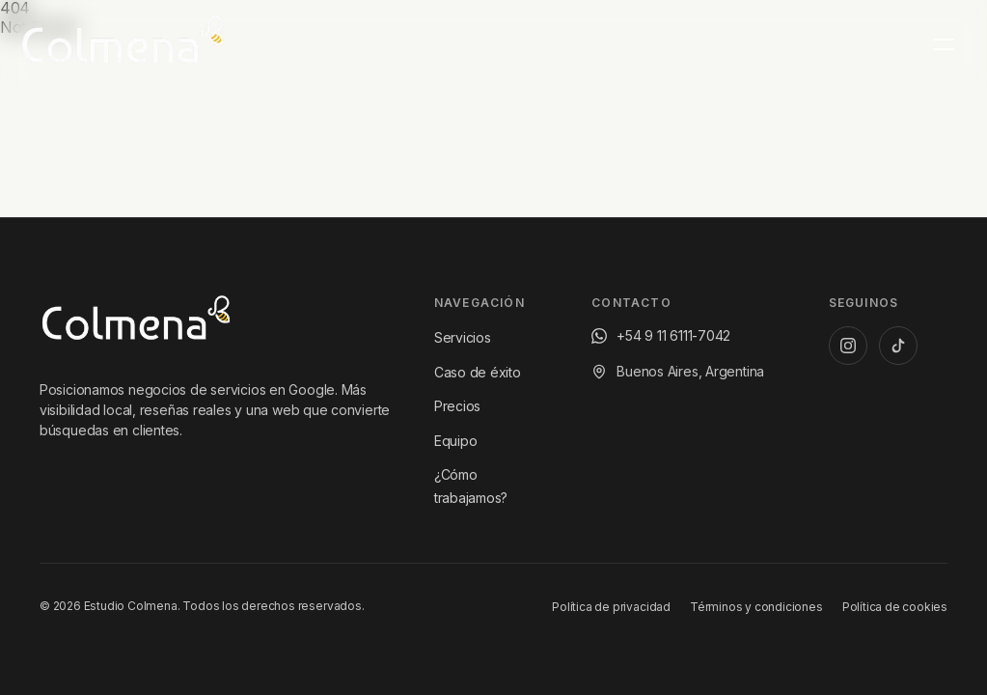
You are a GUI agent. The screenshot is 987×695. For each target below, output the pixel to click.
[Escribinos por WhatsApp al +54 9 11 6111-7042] (660, 336)
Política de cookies (894, 606)
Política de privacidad (611, 606)
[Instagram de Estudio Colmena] (848, 345)
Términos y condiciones (756, 606)
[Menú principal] (943, 44)
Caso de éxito (477, 372)
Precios (457, 406)
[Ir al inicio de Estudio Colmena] (136, 322)
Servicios (462, 337)
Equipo (456, 440)
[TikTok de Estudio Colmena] (898, 345)
